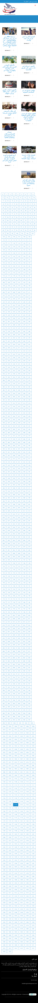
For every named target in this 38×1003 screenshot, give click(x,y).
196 (14, 285)
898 (14, 667)
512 (4, 458)
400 (14, 396)
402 (24, 396)
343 (29, 364)
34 (7, 207)
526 (14, 465)
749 (19, 586)
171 (9, 272)
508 (14, 455)
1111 (33, 782)
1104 (27, 778)
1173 (9, 817)
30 (25, 204)
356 (4, 373)
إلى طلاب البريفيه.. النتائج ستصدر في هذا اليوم (9, 112)
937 (29, 687)
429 (9, 413)
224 (4, 302)
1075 (33, 762)
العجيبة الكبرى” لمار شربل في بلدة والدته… (28, 38)
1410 (27, 945)
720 (24, 569)
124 (14, 246)
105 (9, 236)
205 (29, 289)
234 (24, 305)
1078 (15, 765)
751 (29, 586)
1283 (21, 876)
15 (29, 197)
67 (12, 220)
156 (24, 263)
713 (19, 566)
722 (4, 573)
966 (24, 703)
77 (21, 223)
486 (24, 442)
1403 (21, 941)
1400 (4, 941)
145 (29, 256)
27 (12, 204)
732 (24, 576)
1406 (4, 945)
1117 (33, 785)
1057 (33, 752)
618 (24, 514)
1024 (15, 736)
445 (29, 419)
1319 (21, 896)
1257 (9, 863)
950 (4, 697)
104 (4, 236)
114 (24, 240)
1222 (15, 844)
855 (9, 644)
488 (4, 445)
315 (9, 351)
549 (9, 478)
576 (24, 491)
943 (29, 690)
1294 (15, 883)
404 (4, 400)
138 (24, 253)
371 (19, 380)
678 (24, 546)
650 (4, 533)
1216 (15, 840)
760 (14, 592)
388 (14, 390)
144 (24, 256)
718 (14, 569)
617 (19, 514)
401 (19, 396)
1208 (4, 837)
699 (9, 560)
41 (3, 210)
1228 (15, 847)
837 (9, 635)
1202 (4, 834)
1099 (33, 775)
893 (19, 664)
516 (24, 458)
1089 (9, 772)
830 (4, 631)
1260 (27, 863)
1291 (33, 879)
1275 (9, 873)
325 (29, 354)
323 (19, 354)
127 (29, 246)
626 (4, 520)
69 (21, 220)
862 (14, 648)
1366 (15, 922)
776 (4, 602)
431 (19, 413)
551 (19, 478)
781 (29, 602)
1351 (33, 912)
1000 (14, 723)
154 (14, 263)
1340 (4, 909)
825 (9, 628)
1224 (27, 844)
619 (29, 514)
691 (29, 553)
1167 (9, 814)
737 (19, 579)
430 (14, 413)
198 (24, 285)
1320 (27, 896)
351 (9, 370)
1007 (21, 726)
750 (24, 586)
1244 (4, 857)
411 (9, 403)
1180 (15, 821)
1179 (9, 821)
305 (19, 344)
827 (19, 628)
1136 (4, 798)
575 (19, 491)
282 (24, 331)
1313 (21, 892)
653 (19, 533)
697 (29, 556)
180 (24, 276)
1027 (33, 736)
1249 (33, 857)
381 (9, 387)
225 (9, 302)
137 (19, 253)
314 (4, 351)
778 (14, 602)
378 (24, 383)
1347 (9, 912)
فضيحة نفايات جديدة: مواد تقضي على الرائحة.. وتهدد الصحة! (29, 156)
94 (25, 230)
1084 (15, 768)
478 (14, 439)
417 (9, 406)
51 (12, 214)
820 (14, 625)
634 (14, 524)
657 (9, 537)
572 (4, 491)
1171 (33, 814)
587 (19, 498)
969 (9, 706)
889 (29, 661)
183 (9, 279)
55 (30, 214)
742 (14, 582)
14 (25, 197)
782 (4, 605)
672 (24, 543)
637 (29, 524)
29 (21, 204)
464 (4, 432)
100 (17, 233)
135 (9, 253)
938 (4, 690)
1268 (4, 870)
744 (24, 582)
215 (19, 295)
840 (24, 635)
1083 (9, 768)
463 (29, 429)
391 (29, 390)
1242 (27, 853)
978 (24, 710)
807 (9, 618)
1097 (21, 775)
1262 (4, 866)
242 (4, 311)
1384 (15, 932)
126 (24, 246)
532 (14, 468)
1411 (33, 945)
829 (29, 628)
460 (14, 429)
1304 (4, 889)
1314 (27, 892)
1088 (4, 772)
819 (9, 625)
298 (14, 341)
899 (19, 667)
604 (14, 507)
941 (19, 690)
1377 (9, 928)
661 (29, 537)
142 (14, 256)
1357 (33, 915)
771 (9, 599)
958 (14, 700)
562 (14, 484)
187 (29, 279)
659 (19, 537)
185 (19, 279)
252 (24, 315)
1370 (4, 925)
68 (16, 220)
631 (29, 520)
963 (9, 703)
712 (14, 566)
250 (14, 315)
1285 (33, 876)
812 (4, 622)
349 (29, 367)
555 (9, 481)
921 (9, 680)
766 (14, 595)
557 (19, 481)
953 (19, 697)
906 (24, 671)
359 (19, 373)
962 (4, 703)
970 (14, 706)
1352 (4, 915)
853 (29, 641)
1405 (33, 941)
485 (19, 442)
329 (19, 357)
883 (29, 657)
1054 (15, 752)
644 (4, 530)
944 (4, 693)
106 (14, 236)
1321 (33, 896)
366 (24, 377)
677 (19, 546)
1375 (33, 925)
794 (4, 612)
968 (4, 706)
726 (24, 573)
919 (29, 677)
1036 (15, 742)
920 (4, 680)
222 (24, 298)
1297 (33, 883)
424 (14, 409)
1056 (27, 752)
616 (14, 514)
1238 (4, 853)
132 (24, 249)
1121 (21, 788)
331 (29, 357)
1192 (15, 827)
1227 (9, 847)
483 (9, 442)
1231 (33, 847)
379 (29, 383)
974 (4, 710)
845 (19, 638)
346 (14, 367)
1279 (33, 873)
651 (9, 533)
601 (29, 504)
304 (14, 344)
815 (19, 622)
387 (9, 390)
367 (29, 377)
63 (30, 217)
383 (19, 387)
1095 (9, 775)
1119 (9, 788)
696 (24, 556)
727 (29, 573)
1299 (9, 886)
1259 (21, 863)
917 (19, 677)
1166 (4, 814)
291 (9, 338)
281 (19, 331)
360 (24, 373)
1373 (21, 925)
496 (14, 449)
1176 (27, 817)
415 (29, 403)
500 (4, 452)
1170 (27, 814)
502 (14, 452)
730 (14, 576)
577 (29, 491)
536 (4, 471)
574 (14, 491)
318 (24, 351)
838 (14, 635)
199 (29, 285)
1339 (33, 906)
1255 (33, 860)
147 (9, 259)
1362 (27, 919)
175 (29, 272)
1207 (33, 834)
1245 (9, 857)
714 (24, 566)
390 (24, 390)
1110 (27, 782)
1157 (21, 808)
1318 (15, 896)
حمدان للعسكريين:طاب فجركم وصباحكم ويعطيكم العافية (9, 134)
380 (4, 387)
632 (4, 524)
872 (4, 654)
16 (34, 197)
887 (19, 661)
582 (24, 494)
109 (29, 236)
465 (9, 432)
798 (24, 612)
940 (14, 690)
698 (4, 560)
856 (14, 644)
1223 (21, 844)
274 (14, 328)
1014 (27, 729)
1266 (27, 866)
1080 (27, 765)
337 (29, 360)
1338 (27, 906)
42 (7, 210)
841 (29, 635)
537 (9, 471)
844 (14, 638)
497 (19, 449)
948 (24, 693)
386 (4, 390)
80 (34, 223)
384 (24, 387)
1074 (27, 762)
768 (24, 595)
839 (19, 635)
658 (14, 537)
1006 (15, 726)
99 (12, 233)
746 (4, 586)
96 (34, 230)
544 (14, 475)
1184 (4, 824)
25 (3, 204)
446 (4, 422)
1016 (4, 733)
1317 (9, 896)
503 (19, 452)
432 (24, 413)
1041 (9, 746)
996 (24, 720)
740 (4, 582)
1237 (33, 850)
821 (19, 625)
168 (24, 269)
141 (9, 256)
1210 (15, 837)
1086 (27, 768)
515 (19, 458)
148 (14, 259)
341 (19, 364)
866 (4, 651)
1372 (15, 925)
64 (34, 217)
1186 (15, 824)
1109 (21, 782)
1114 (15, 785)
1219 (33, 840)
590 (4, 501)
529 (29, 465)
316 (14, 351)
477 (9, 439)
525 (9, 465)
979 (29, 710)
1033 (33, 739)
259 (29, 318)
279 (9, 331)
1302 (27, 886)
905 (19, 671)
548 (4, 478)
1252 (15, 860)
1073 (21, 762)
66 (7, 220)
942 (24, 690)
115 (29, 240)
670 (14, 543)
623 (19, 517)
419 (19, 406)
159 (9, 266)
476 (4, 439)
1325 (21, 899)
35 (12, 207)
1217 (21, 840)
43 (12, 210)
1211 (21, 837)
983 (19, 713)
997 (29, 720)
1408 (15, 945)
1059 (9, 755)
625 (29, 517)
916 (14, 677)
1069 (33, 759)
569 (19, 488)
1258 (15, 863)
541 (29, 471)
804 (24, 615)
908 (4, 674)
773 (19, 599)
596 (4, 504)
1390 (15, 935)
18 (7, 201)
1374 (27, 925)
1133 (21, 795)
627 (9, 520)
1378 (15, 928)
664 (14, 540)
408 (24, 400)
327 (9, 357)
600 (24, 504)
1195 (33, 827)
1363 (33, 919)
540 (24, 471)
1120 (15, 788)
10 (7, 197)
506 (4, 455)
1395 (9, 938)
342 (24, 364)
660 (24, 537)
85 (21, 227)
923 (19, 680)
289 (29, 334)
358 (14, 373)
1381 (33, 928)
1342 (15, 909)
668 (4, 543)
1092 (27, 772)
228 (24, 302)
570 (24, 488)
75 (12, 223)
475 (29, 436)
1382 (4, 932)
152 (4, 263)
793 (29, 608)
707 (19, 563)
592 (14, 501)
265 (29, 321)
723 (9, 573)
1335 (9, 906)
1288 (15, 879)
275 (19, 328)
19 (12, 201)
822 (24, 625)
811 (29, 618)
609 (9, 511)
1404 (27, 941)
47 (30, 210)
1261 (33, 863)
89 (3, 230)
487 (29, 442)
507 (9, 455)
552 (24, 478)
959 (19, 700)
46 (25, 210)
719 (19, 569)
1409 (21, 945)
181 (29, 276)
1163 (21, 811)
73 (3, 223)
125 (19, 246)
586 (14, 498)
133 (29, 249)
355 (29, 370)
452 (4, 426)
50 (7, 214)
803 (19, 615)
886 (14, 661)
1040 (4, 746)
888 (24, 661)
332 (4, 360)
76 (16, 223)
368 (4, 380)
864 (24, 648)
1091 (21, 772)
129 (9, 249)
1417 (33, 948)
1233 (9, 850)
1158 (27, 808)
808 (14, 618)
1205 (21, 834)
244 (14, 311)
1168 (15, 814)
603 (9, 507)
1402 (15, 941)
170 (4, 272)
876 (24, 654)
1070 (4, 762)
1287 (9, 879)
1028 (4, 739)
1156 (15, 808)
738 (24, 579)
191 (19, 282)
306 (24, 344)
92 (16, 230)
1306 (15, 889)
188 (4, 282)
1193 (21, 827)
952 (14, 697)
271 (29, 325)
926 (4, 684)
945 (9, 693)
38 (25, 207)
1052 (4, 752)
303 (9, 344)
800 (4, 615)
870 (24, 651)
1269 (9, 870)
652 (14, 533)
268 (14, 325)
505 (29, 452)
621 (9, 517)
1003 (31, 723)
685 (29, 550)
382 (14, 387)
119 (19, 243)
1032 (27, 739)
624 (24, 517)
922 (14, 680)
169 (29, 269)
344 (4, 367)
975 (9, 710)
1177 (33, 817)
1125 (9, 791)
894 (24, 664)
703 (29, 560)
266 (4, 325)
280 (14, 331)
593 (19, 501)
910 (14, 674)
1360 (15, 919)
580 (14, 494)
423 (9, 409)
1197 (9, 830)
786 (24, 605)
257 (19, 318)
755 (19, 589)
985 (29, 713)
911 (19, 674)
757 (29, 589)
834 (24, 631)
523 (29, 462)
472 (14, 436)
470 (4, 436)
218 (4, 298)
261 (9, 321)
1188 (27, 824)
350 (4, 370)
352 (14, 370)
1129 (33, 791)
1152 (27, 804)
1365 (9, 922)
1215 (9, 840)
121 (29, 243)
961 (29, 700)
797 (19, 612)
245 (19, 311)
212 (4, 295)
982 (14, 713)
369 (9, 380)
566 (4, 488)
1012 (15, 729)
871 (29, 651)
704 (4, 563)
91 (12, 230)
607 (29, 507)
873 (9, 654)
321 (9, 354)
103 (33, 233)
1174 (15, 817)
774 (24, 599)
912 (24, 674)
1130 (4, 795)
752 (4, 589)
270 (24, 325)
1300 (15, 886)
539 (19, 471)
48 (34, 210)
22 (25, 201)
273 (9, 328)
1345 (33, 909)
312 (24, 347)
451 (29, 422)
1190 (4, 827)
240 (24, 308)
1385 (21, 932)
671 (19, 543)
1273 (33, 870)
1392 (27, 935)
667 (29, 540)
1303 (33, 886)
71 (30, 220)
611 (19, 511)
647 (19, 530)
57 (3, 217)
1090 (15, 772)
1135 (33, 795)
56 (34, 214)
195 (9, 285)
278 (4, 331)
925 (29, 680)
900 (24, 667)
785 (19, 605)
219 (9, 298)
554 (4, 481)
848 (4, 641)
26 (7, 204)
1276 (15, 873)
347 (19, 367)
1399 (33, 938)
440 (4, 419)
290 (4, 338)
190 (14, 282)
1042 (15, 746)
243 (9, 311)
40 (34, 207)
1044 (27, 746)
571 (29, 488)
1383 (9, 932)
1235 (21, 850)
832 (14, 631)
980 (4, 713)
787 (29, 605)
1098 (27, 775)
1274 (4, 873)
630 (24, 520)
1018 (15, 733)
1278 (27, 873)
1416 (27, 948)
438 (24, 416)
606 (24, 507)
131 (19, 249)
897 (9, 667)
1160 (4, 811)
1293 (9, 883)
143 (19, 256)
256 (14, 318)
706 (14, 563)
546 (24, 475)
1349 (21, 912)
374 (4, 383)
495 (9, 449)
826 (14, 628)
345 (9, 367)
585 (9, 498)
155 (19, 263)
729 (9, 576)
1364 (4, 922)
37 (21, 207)
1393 (33, 935)
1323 (9, 899)
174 (24, 272)
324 (24, 354)
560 (4, 484)
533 (19, 468)
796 (14, 612)
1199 (21, 830)
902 (4, 671)
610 (14, 511)
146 (4, 259)
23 (30, 201)
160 (14, 266)
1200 (27, 830)
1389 (9, 935)
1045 (33, 746)
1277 (21, 873)
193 (29, 282)
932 (4, 687)
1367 (21, 922)
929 (19, 684)
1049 (21, 749)
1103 (21, 778)
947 (19, 693)
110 (4, 240)
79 (30, 223)
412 (14, 403)
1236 (27, 850)
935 (19, 687)
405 (9, 400)
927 (9, 684)
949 (29, 693)
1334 (4, 906)
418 (14, 406)
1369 (33, 922)
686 (4, 553)
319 (29, 351)
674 (4, 546)
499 (29, 449)
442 (14, 419)
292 (14, 338)
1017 (9, 733)
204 (24, 289)
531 (9, 468)
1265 (21, 866)
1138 (15, 798)
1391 (21, 935)
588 (24, 498)
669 (9, 543)
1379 (21, 928)
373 (29, 380)
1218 (27, 840)
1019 (21, 733)
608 (4, 511)
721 (29, 569)
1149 (9, 804)
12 (16, 197)
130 (14, 249)
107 (19, 236)
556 (14, 481)
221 (19, 298)
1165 (33, 811)
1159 (33, 808)
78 (25, 223)
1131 (9, 795)
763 (29, 592)
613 (29, 511)
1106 (4, 782)
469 (29, 432)
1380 (27, 928)
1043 (21, 746)
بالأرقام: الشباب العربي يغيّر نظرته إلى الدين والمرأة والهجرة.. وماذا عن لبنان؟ (9, 68)
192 (24, 282)
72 (34, 220)
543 (9, 475)
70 (25, 220)
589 (29, 498)
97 (3, 233)
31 (30, 204)
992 (4, 720)
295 (29, 338)
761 (19, 592)
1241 (21, 853)
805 (29, 615)
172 (14, 272)
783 (9, 605)
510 (24, 455)
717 (9, 569)
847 (29, 638)
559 (29, 481)
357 (9, 373)
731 (19, 576)
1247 (21, 857)
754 (14, 589)
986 (4, 716)
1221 (9, 844)
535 (29, 468)
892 (14, 664)
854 (4, 644)
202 (14, 289)
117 (9, 243)
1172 (4, 817)
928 (14, 684)
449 (19, 422)
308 (4, 347)
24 (34, 201)
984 (24, 713)
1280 (4, 876)
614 (4, 514)
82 (7, 227)
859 (29, 644)
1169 (21, 814)
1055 (21, 752)
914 (4, 677)
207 (9, 292)
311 (19, 347)
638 (4, 527)
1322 (4, 899)
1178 (4, 821)
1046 (4, 749)
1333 (33, 902)
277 (29, 328)
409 (29, 400)
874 (14, 654)
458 (4, 429)
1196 (4, 830)
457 (29, 426)
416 (4, 406)
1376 (4, 928)
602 (4, 507)
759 (9, 592)
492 (24, 445)
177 (9, 276)
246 (24, 311)
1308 (27, 889)
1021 (33, 733)
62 (25, 217)
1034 (4, 742)
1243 (33, 853)
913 (29, 674)
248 (4, 315)
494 (4, 449)
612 (24, 511)
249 (9, 315)
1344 (27, 909)
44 (16, 210)
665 (19, 540)
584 (4, 498)
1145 (21, 801)
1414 (15, 948)
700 (14, 560)
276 (24, 328)
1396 (15, 938)
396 (24, 393)
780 (24, 602)
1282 (15, 876)
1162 (15, 811)
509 (19, 455)
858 (24, 644)
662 (4, 540)
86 (25, 227)
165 (9, 269)
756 (24, 589)
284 (4, 334)
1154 (4, 808)
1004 (4, 726)
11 (11, 197)
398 (4, 396)
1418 (4, 951)
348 (24, 367)
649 (29, 530)
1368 (27, 922)
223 (29, 298)
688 (14, 553)
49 (3, 214)
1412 (4, 948)
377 (19, 383)
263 (19, 321)
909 (9, 674)
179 (19, 276)
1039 (33, 742)
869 (19, 651)
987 (9, 716)
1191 (9, 827)
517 (29, 458)
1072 (15, 762)
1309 (33, 889)
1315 (33, 892)
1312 (15, 892)
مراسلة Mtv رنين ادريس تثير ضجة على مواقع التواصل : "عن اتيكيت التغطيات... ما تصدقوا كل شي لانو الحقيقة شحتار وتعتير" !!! (9, 42)
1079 (21, 765)
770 (4, 599)
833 (19, 631)
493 (29, 445)
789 (9, 608)
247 (29, 311)
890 (4, 664)
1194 (27, 827)
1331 (21, 902)
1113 (9, 785)
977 (19, 710)
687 (9, 553)
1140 (27, 798)
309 (9, 347)
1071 (9, 762)
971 (19, 706)
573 (9, 491)
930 (24, 684)
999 (9, 723)
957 (9, 700)
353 (19, 370)
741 (9, 582)
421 (29, 406)
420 (24, 406)
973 (29, 706)
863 (19, 648)
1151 (21, 804)
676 (14, 546)
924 (24, 680)
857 (19, 644)
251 (19, 315)
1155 (9, 808)
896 (4, 667)
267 (9, 325)
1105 (33, 778)
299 (19, 341)
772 (14, 599)
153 (9, 263)
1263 (9, 866)
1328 (4, 902)
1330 (15, 902)
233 (19, 305)
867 (9, 651)
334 (14, 360)
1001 (20, 723)
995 (19, 720)
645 (9, 530)
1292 (4, 883)
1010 (4, 729)
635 (19, 524)
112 (14, 240)
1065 (9, 759)
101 (22, 233)
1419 (9, 951)
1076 (4, 765)
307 (29, 344)
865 (29, 648)
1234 (15, 850)
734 (4, 579)
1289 (21, 879)
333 (9, 360)
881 (19, 657)
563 (19, 484)
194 (4, 285)
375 (9, 383)
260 (4, 321)
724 (14, 573)
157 (29, 263)
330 (24, 357)
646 (14, 530)
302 (4, 344)
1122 (27, 788)
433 (29, 413)
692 (4, 556)
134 (4, 253)
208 (14, 292)
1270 (15, 870)
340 (14, 364)
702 (24, 560)
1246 (15, 857)
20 (16, 201)
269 (19, 325)
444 (24, 419)
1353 (9, 915)
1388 (4, 935)
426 (24, 409)
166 (14, 269)
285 (9, 334)
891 (9, 664)
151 (29, 259)
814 (14, 622)
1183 (33, 821)
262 (14, 321)
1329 (9, 902)
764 (4, 595)
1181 (21, 821)
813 (9, 622)
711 (9, 566)
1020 (27, 733)
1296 (27, 883)
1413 (9, 948)
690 (24, 553)
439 (29, 416)
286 (14, 334)
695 (19, 556)
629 (19, 520)
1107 (9, 782)
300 (24, 341)
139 (29, 253)
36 (16, 207)
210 (24, 292)
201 (9, 289)
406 (14, 400)
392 (4, 393)
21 (21, 201)
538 (14, 471)
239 (19, 308)
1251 (9, 860)
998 (4, 723)
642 (24, 527)
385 (29, 387)
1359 (9, 919)
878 (4, 657)
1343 (21, 909)
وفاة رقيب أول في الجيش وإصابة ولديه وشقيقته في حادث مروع (28, 182)
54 (25, 214)
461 (19, 429)
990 (24, 716)
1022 (4, 736)
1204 (15, 834)
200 (4, 289)
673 (29, 543)
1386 (27, 932)
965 (19, 703)
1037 (21, 742)
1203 (9, 834)
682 (14, 550)
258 (24, 318)
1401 (9, 941)
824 (4, 628)
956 (4, 700)
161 (19, 266)
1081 (33, 765)
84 (16, 227)
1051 (33, 749)
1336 (15, 906)
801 (9, 615)
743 (19, 582)
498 (24, 449)
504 (24, 452)
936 (24, 687)
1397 (21, 938)
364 (14, 377)
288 (24, 334)
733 (29, 576)
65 (3, 220)
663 (9, 540)
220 (14, 298)
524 (4, 465)
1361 (21, 919)
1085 (21, 768)
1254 (27, 860)
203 (19, 289)
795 (9, 612)
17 (3, 201)
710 (4, 566)
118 (14, 243)
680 (4, 550)
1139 (21, 798)
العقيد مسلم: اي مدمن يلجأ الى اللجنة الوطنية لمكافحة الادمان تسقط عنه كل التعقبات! (28, 117)
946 (14, 693)
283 (29, 331)
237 (9, 308)
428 (4, 413)
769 (29, 595)
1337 (21, 906)
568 (14, 488)
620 (4, 517)
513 (9, 458)
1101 (9, 778)
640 (14, 527)
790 (14, 608)
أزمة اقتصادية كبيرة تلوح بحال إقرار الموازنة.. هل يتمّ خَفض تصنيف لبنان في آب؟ (9, 158)
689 (19, 553)
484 (14, 442)
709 (29, 563)
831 (9, 631)
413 (19, 403)
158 (4, 266)
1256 (4, 863)
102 (27, 233)
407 (19, 400)
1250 (4, 860)
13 (20, 197)
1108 (15, 782)
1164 (27, 811)
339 (9, 364)
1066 (15, 759)
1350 (27, 912)
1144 (15, 801)
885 (9, 661)
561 (9, 484)
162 (24, 266)
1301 (21, 886)
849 (9, 641)
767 (19, 595)
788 (4, 608)
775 (29, 599)
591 (9, 501)
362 (4, 377)
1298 (4, 886)
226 (14, 302)
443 (19, 419)
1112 (4, 785)
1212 (27, 837)
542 (4, 475)
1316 (4, 896)
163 (29, 266)
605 (19, 507)
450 (24, 422)
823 (29, 625)
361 (29, 373)
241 (29, 308)
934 (14, 687)
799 (29, 612)
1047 (9, 749)
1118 (4, 788)
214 (14, 295)
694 (14, 556)
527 (19, 465)
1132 (15, 795)
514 (14, 458)
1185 (9, 824)
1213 (33, 837)
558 (24, 481)
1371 (9, 925)
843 (9, 638)
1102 (15, 778)
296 (4, 341)
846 (24, 638)
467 (19, 432)
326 (4, 357)
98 (7, 233)
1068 (27, 759)
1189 (33, 824)
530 (4, 468)
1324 (15, 899)
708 (24, 563)
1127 (21, 791)
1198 (15, 830)
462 (24, 429)
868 (14, 651)
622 (14, 517)
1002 (26, 723)
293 (19, 338)
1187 (21, 824)
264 (24, 321)
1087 (33, 768)
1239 (9, 853)
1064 (4, 759)
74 (7, 223)
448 (14, 422)
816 (24, 622)
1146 (27, 801)
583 (29, 494)
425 (19, 409)
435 (9, 416)
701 (19, 560)
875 (19, 654)
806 (4, 618)
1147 (33, 801)
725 (19, 573)
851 (19, 641)
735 (9, 579)
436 (14, 416)
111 (9, 240)
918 (24, 677)
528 (24, 465)
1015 (33, 729)
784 (14, 605)
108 (24, 236)
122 (4, 246)
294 (24, 338)
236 (4, 308)
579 (9, 494)
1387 (33, 932)
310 (14, 347)
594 (24, 501)
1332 (27, 902)
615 (9, 514)
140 (4, 256)
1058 (4, 755)
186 (24, 279)
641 (19, 527)
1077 (9, 765)
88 (34, 227)
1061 (21, 755)
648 (24, 530)
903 (9, 671)
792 (24, 608)
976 (14, 710)
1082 (4, 768)
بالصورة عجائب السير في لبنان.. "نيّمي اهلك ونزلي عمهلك (9, 91)
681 (9, 550)
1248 (27, 857)
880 (14, 657)
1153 (33, 804)
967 (29, 703)
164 (4, 269)
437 (19, 416)
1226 (4, 847)
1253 (21, 860)
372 (24, 380)
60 (16, 217)
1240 (15, 853)
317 (19, 351)
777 (9, 602)
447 (9, 422)
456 (24, 426)
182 (4, 279)
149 (19, 259)
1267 (33, 866)
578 (4, 494)
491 (19, 445)
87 (30, 227)
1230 (27, 847)
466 (14, 432)
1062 (27, 755)
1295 (21, 883)
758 (4, 592)
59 (12, 217)
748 (14, 586)
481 (29, 439)
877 (29, 654)
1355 (21, 915)
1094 (4, 775)
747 (9, 586)
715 (29, 566)
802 (14, 615)
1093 (33, 772)
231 (9, 305)
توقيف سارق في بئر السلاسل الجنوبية (28, 91)
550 (14, 478)
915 (9, 677)
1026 (27, 736)
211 (29, 292)
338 (4, 364)
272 (4, 328)
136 (14, 253)
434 (4, 416)
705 (9, 563)
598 (14, 504)
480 (24, 439)
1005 (9, 726)
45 (21, 210)
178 (14, 276)
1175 (21, 817)
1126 (15, 791)
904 (14, 671)
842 (4, 638)
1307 (21, 889)
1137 (9, 798)
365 (19, 377)
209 (19, 292)
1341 (9, 909)
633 (9, 524)
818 (4, 625)
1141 (33, 798)
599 (19, 504)
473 (19, 436)
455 (19, 426)
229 (29, 302)
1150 (15, 804)
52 (16, 214)
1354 (15, 915)
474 (24, 436)
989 (19, 716)
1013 (21, 729)
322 (14, 354)
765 (9, 595)
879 (9, 657)
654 (24, 533)
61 (21, 217)
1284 (27, 876)
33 (3, 207)
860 (4, 648)
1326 (27, 899)
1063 (33, 755)
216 (24, 295)
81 (3, 227)
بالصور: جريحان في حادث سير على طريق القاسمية (28, 67)
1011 (9, 729)
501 (9, 452)
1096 (15, 775)
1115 (21, 785)
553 (29, 478)
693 (9, 556)
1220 (4, 844)
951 (9, 697)
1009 (33, 726)
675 (9, 546)
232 (14, 305)
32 (34, 204)
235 (29, 305)
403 (29, 396)
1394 (4, 938)
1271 (21, 870)
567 (9, 488)
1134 (27, 795)
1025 (21, 736)
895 (29, 664)
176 (4, 276)
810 (24, 618)
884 (4, 661)
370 (14, 380)
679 (29, 546)
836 (4, 635)
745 (29, 582)
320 (4, 354)
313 (29, 347)
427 (29, 409)
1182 (27, 821)
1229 (21, 847)
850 (14, 641)
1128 (27, 791)
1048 (15, 749)
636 (24, 524)
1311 (9, 892)
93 (21, 230)
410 (4, 403)
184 (14, 279)
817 (29, 622)
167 (19, 269)
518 (4, 462)
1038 (27, 742)
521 (19, 462)
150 (24, 259)
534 (24, 468)
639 (9, 527)
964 (14, 703)
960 (24, 700)
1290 (27, 879)
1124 (4, 791)
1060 (15, 755)
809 (19, 618)
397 (29, 393)
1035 (9, 742)
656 (4, 537)
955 (29, 697)
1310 (4, 892)
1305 (9, 889)
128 (4, 249)
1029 (9, 739)
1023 (9, 736)
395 (19, 393)
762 (24, 592)
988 (14, 716)
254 (4, 318)
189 (9, 282)
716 (4, 569)
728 (4, 576)
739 (29, 579)
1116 (27, 785)
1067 (21, 759)
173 (19, 272)
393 (9, 393)
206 (4, 292)
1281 (9, 876)
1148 (4, 804)
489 (9, 445)
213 (9, 295)
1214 (4, 840)
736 (14, 579)
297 (9, 341)
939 (9, 690)
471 (9, 436)
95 (30, 230)
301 (29, 341)
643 (29, 527)
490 (14, 445)
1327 (33, 899)
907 (29, 671)
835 (29, 631)
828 (24, 628)
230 (4, 305)
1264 (15, 866)
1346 (4, 912)
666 (24, 540)
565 (29, 484)
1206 (27, 834)
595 (29, 501)
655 (29, 533)
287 (19, 334)
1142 (4, 801)
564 (24, 484)
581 (19, 494)
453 (9, 426)
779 (19, 602)
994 (14, 720)
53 (21, 214)
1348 (15, 912)
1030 (15, 739)
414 (24, 403)
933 (9, 687)
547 (29, 475)
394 (14, 393)
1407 (9, 945)
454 (14, 426)
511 (29, 455)
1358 (4, 919)
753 (9, 589)
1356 (27, 915)
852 (24, 641)
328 (14, 357)
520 (14, 462)
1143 (9, 801)
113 (19, 240)
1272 (27, 870)
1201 (33, 830)
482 (4, 442)
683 (19, 550)
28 (16, 204)
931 (29, 684)
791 (19, 608)
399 (9, 396)
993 (9, 720)
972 (24, 706)
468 (24, 432)
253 (29, 315)
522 (24, 462)
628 (14, 520)
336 (24, 360)
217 (29, 295)
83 (12, 227)
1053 (9, 752)
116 (4, 243)
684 (24, 550)
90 (7, 230)
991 (29, 716)
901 (29, 667)
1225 (33, 844)
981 (9, 713)
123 (9, 246)
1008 (27, 726)
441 (9, 419)
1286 (4, 879)
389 (19, 390)
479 (19, 439)
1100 (4, 778)
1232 (4, 850)
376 (14, 383)
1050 (27, 749)
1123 (33, 788)
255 (9, 318)
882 (24, 657)
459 (9, 429)
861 (9, 648)
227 (19, 302)
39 (30, 207)
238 (14, 308)
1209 (9, 837)
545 (19, 475)
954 (24, 697)
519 (9, 462)
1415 (21, 948)
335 (19, 360)
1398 (27, 938)
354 (24, 370)
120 (24, 243)
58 (7, 217)
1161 (9, 811)
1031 (21, 739)
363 (9, 377)
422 (4, 409)
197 (19, 285)
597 (9, 504)
